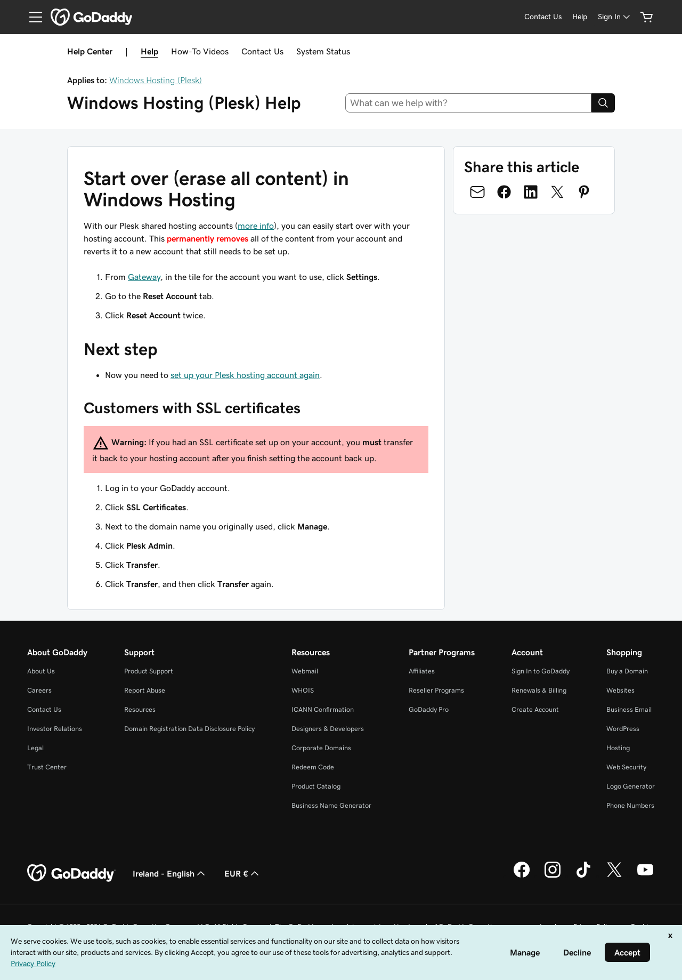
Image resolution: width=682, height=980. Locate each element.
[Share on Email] (477, 192)
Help (149, 51)
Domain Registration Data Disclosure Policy (189, 728)
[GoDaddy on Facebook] (521, 876)
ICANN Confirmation (322, 709)
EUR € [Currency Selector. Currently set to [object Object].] (242, 873)
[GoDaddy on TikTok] (583, 876)
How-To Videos (200, 51)
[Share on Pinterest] (584, 192)
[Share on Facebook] (504, 192)
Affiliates (422, 671)
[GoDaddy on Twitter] (614, 876)
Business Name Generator (331, 805)
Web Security (626, 767)
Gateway (144, 276)
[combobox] (468, 103)
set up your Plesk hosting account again (245, 375)
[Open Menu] (31, 17)
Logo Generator (630, 786)
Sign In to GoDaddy (541, 671)
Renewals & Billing (539, 690)
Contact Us (262, 51)
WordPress (622, 728)
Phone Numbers (630, 805)
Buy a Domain (627, 671)
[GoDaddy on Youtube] (645, 876)
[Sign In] (615, 17)
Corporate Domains (321, 747)
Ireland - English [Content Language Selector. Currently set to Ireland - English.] (170, 873)
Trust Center (47, 767)
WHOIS (302, 690)
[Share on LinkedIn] (530, 192)
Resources (140, 709)
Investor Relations (54, 728)
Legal (35, 747)
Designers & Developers (327, 728)
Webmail (304, 671)
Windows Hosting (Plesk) (155, 80)
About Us (41, 671)
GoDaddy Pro (429, 709)
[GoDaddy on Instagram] (552, 876)
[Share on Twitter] (557, 192)
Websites (620, 690)
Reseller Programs (436, 690)
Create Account (535, 709)
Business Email (629, 709)
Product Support (148, 671)
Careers (39, 690)
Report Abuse (144, 690)
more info (256, 225)
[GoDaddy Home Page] (71, 873)
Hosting (618, 747)
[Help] (579, 17)
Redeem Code (312, 767)
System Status (323, 51)
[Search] (603, 103)
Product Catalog (315, 786)
